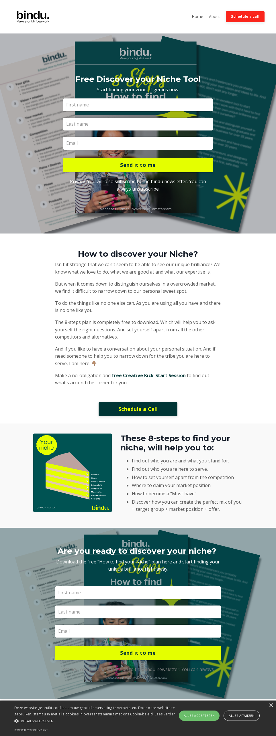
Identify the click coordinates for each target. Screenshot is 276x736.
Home (197, 16)
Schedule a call (245, 16)
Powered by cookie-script (31, 730)
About (214, 16)
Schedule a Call (138, 410)
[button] (94, 721)
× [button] (271, 705)
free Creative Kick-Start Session (149, 376)
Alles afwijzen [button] (242, 715)
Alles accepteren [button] (199, 715)
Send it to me (138, 165)
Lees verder (165, 714)
